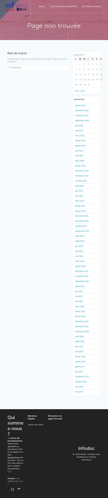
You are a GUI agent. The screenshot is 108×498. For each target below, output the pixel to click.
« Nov (76, 90)
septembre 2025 (82, 120)
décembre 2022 (81, 216)
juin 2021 (79, 291)
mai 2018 (79, 391)
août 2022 (79, 236)
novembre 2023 (82, 175)
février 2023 (80, 206)
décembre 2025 (81, 110)
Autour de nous (91, 6)
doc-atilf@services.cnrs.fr (16, 481)
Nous (42, 6)
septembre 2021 (82, 281)
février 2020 (80, 356)
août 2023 (79, 186)
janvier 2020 (80, 361)
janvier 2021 (80, 316)
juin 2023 (79, 191)
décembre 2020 (81, 321)
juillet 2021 (79, 286)
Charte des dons (35, 424)
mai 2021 (79, 296)
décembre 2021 (81, 271)
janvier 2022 (80, 266)
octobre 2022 (81, 226)
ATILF (20, 449)
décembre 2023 (81, 170)
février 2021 (80, 311)
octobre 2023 (81, 180)
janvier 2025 (80, 145)
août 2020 (79, 336)
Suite (10, 471)
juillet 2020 (79, 341)
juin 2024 (79, 150)
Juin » (83, 90)
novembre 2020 (82, 326)
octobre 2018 (81, 381)
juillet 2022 (79, 241)
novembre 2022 (82, 221)
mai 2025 (79, 130)
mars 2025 (79, 135)
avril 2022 (79, 256)
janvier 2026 (80, 105)
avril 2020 (79, 351)
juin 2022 (79, 246)
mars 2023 (79, 201)
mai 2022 (79, 251)
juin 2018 (79, 386)
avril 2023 (79, 196)
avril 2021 (79, 301)
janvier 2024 (80, 165)
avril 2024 (79, 155)
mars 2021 (79, 306)
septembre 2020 (82, 331)
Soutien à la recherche (63, 6)
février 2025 (80, 140)
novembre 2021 (82, 276)
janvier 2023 (80, 211)
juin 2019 (79, 371)
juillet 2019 (79, 366)
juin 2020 (79, 346)
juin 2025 (79, 125)
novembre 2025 (82, 115)
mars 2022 (79, 261)
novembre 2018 (82, 376)
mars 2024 (79, 160)
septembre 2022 (82, 231)
